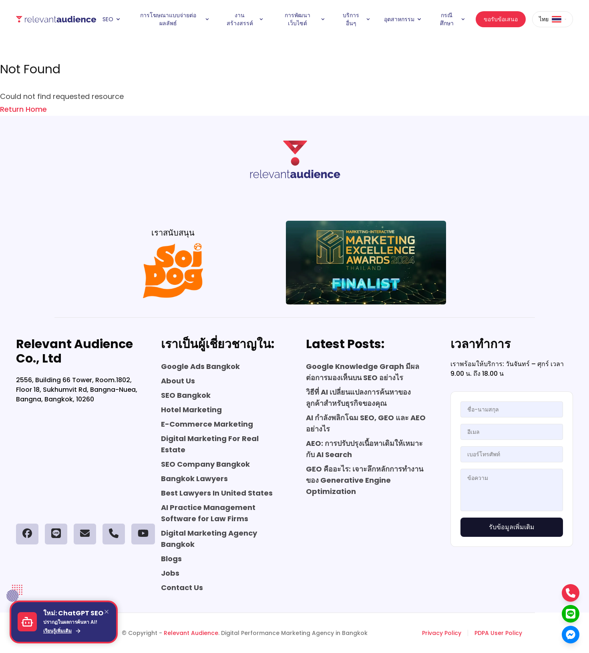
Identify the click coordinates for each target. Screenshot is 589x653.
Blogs (171, 559)
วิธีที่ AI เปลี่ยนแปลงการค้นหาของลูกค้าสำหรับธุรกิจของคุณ (358, 397)
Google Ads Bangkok (200, 366)
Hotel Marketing (191, 410)
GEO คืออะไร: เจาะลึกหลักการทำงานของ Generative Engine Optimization (364, 480)
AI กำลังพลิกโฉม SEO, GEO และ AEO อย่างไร (366, 423)
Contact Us (182, 587)
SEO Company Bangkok (205, 464)
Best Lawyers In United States (217, 493)
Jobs (170, 573)
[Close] (106, 612)
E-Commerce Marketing (207, 424)
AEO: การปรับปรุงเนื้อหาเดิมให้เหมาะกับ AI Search (364, 449)
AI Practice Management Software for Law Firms (208, 513)
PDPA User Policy (498, 633)
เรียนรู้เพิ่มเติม (62, 631)
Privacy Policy (441, 633)
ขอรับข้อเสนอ (501, 19)
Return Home (23, 109)
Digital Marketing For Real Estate (210, 444)
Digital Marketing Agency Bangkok (209, 538)
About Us (178, 381)
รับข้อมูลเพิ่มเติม (512, 527)
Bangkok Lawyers (194, 479)
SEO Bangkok (186, 395)
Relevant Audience (191, 633)
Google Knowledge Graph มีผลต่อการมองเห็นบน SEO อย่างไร (362, 372)
